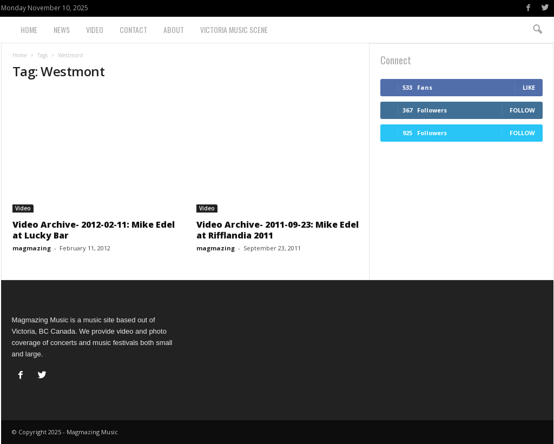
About (173, 29)
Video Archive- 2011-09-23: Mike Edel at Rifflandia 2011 (277, 229)
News (62, 29)
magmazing (31, 248)
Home (29, 29)
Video (94, 29)
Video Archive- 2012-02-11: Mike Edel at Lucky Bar (93, 229)
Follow (522, 110)
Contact (133, 29)
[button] (537, 30)
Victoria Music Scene (234, 29)
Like (529, 87)
